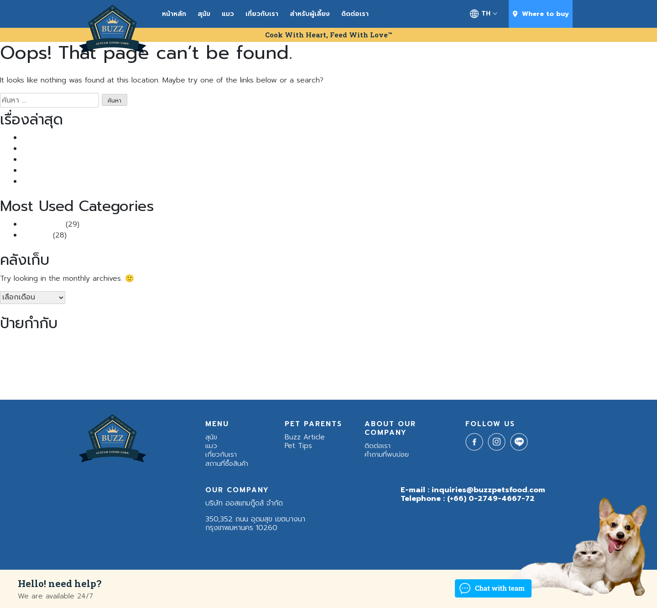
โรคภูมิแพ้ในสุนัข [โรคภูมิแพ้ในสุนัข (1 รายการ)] (444, 381)
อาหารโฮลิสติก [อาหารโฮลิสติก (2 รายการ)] (45, 381)
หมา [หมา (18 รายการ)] (317, 358)
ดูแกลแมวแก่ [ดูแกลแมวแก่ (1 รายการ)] (616, 342)
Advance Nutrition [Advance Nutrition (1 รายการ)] (22, 342)
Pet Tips (36, 235)
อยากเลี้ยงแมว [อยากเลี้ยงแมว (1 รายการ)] (434, 361)
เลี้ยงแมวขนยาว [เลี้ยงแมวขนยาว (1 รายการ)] (154, 381)
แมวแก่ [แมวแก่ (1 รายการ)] (418, 381)
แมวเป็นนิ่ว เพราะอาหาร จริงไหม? (71, 137)
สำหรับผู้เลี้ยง (310, 14)
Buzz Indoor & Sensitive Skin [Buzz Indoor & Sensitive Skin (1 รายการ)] (340, 342)
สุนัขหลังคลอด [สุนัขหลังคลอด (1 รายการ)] (259, 361)
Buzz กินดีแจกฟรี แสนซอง (62, 159)
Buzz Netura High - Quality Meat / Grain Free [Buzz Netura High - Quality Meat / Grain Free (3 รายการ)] (455, 342)
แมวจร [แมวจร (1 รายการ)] (311, 381)
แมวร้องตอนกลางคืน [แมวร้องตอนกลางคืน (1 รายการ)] (356, 381)
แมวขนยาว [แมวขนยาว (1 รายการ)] (257, 381)
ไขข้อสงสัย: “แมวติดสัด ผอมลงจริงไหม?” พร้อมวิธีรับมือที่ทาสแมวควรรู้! (129, 170)
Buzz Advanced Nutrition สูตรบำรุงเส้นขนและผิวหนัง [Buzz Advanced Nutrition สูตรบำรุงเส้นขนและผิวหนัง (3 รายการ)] (149, 342)
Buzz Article (42, 224)
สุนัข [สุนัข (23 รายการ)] (199, 358)
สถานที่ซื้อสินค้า (226, 464)
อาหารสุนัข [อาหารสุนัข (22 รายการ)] (480, 358)
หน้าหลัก (174, 14)
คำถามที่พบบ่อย (387, 454)
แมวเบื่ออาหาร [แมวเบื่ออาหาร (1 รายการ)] (394, 381)
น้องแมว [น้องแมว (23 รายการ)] (147, 358)
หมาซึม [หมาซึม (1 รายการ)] (338, 361)
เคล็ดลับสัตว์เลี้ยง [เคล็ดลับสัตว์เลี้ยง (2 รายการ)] (90, 381)
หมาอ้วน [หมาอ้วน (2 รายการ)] (360, 361)
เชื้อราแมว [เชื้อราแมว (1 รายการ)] (126, 381)
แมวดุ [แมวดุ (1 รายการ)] (326, 381)
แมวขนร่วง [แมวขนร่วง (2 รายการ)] (286, 381)
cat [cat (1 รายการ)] (538, 342)
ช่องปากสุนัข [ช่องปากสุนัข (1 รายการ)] (587, 342)
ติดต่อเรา (355, 14)
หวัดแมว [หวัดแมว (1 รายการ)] (407, 361)
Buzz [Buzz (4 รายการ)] (55, 342)
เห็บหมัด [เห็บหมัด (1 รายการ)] (182, 381)
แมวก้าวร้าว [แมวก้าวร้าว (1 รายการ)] (231, 381)
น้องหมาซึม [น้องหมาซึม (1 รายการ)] (70, 361)
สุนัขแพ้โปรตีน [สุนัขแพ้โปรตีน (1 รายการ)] (290, 361)
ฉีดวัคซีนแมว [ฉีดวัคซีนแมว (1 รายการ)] (558, 342)
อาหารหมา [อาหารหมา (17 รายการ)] (537, 358)
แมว (228, 14)
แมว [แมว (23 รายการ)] (205, 379)
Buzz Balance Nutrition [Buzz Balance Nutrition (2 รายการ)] (269, 342)
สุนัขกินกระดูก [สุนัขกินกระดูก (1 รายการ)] (228, 361)
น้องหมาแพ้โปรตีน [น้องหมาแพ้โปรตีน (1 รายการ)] (102, 361)
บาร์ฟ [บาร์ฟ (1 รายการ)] (178, 361)
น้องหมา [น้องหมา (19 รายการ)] (33, 358)
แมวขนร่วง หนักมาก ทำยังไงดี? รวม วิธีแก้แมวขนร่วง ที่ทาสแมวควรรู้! (126, 148)
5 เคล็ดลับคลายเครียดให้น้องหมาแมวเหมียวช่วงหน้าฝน (102, 181)
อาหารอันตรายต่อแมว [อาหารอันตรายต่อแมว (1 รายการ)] (588, 361)
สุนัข (204, 14)
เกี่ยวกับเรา (261, 14)
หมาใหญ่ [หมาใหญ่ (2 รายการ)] (385, 361)
